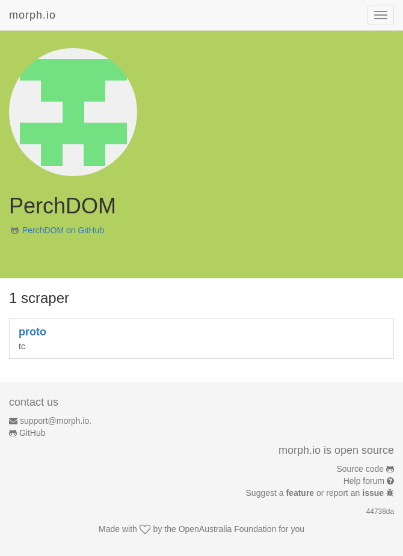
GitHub (32, 433)
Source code (360, 469)
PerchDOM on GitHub (63, 230)
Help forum (363, 481)
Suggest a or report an (316, 493)
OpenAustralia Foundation (228, 529)
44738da (380, 511)
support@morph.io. (55, 421)
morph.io (32, 15)
